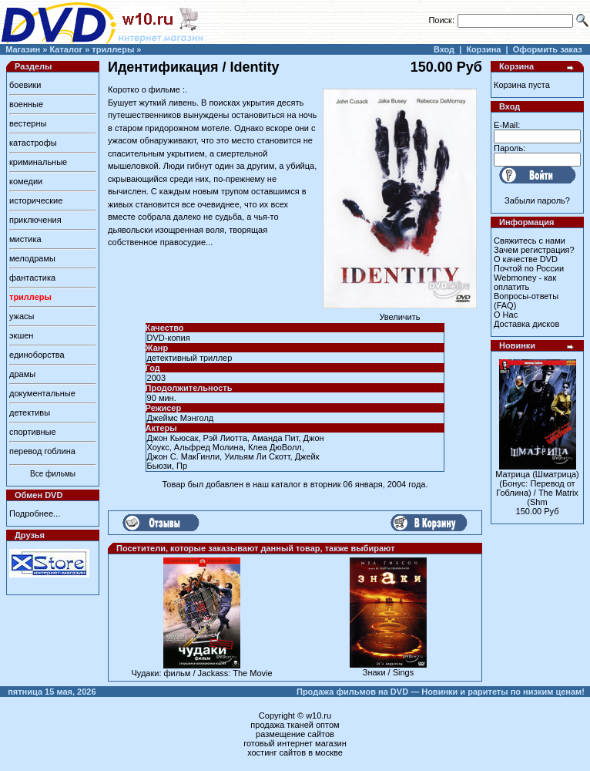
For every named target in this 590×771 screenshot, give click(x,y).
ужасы (22, 316)
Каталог (65, 49)
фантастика (32, 277)
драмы (22, 374)
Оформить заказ (547, 49)
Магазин (22, 49)
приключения (35, 219)
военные (26, 104)
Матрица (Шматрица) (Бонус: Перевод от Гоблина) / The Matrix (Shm (537, 488)
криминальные (38, 162)
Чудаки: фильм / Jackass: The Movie (201, 673)
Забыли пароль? (537, 200)
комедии (25, 181)
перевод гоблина (42, 451)
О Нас (506, 314)
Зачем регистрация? (534, 249)
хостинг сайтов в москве (295, 752)
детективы (29, 412)
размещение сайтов (295, 734)
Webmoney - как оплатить (525, 282)
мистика (25, 239)
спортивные (32, 431)
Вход (444, 49)
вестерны (27, 123)
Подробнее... (34, 513)
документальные (42, 393)
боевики (25, 84)
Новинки (517, 345)
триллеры (113, 49)
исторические (35, 200)
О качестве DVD (526, 259)
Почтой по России (529, 268)
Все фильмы (52, 474)
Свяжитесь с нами (529, 240)
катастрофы (33, 142)
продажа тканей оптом (294, 724)
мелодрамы (32, 258)
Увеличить (400, 313)
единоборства (37, 354)
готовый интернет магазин (295, 743)
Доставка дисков (526, 323)
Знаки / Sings (388, 672)
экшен (21, 335)
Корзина (483, 49)
